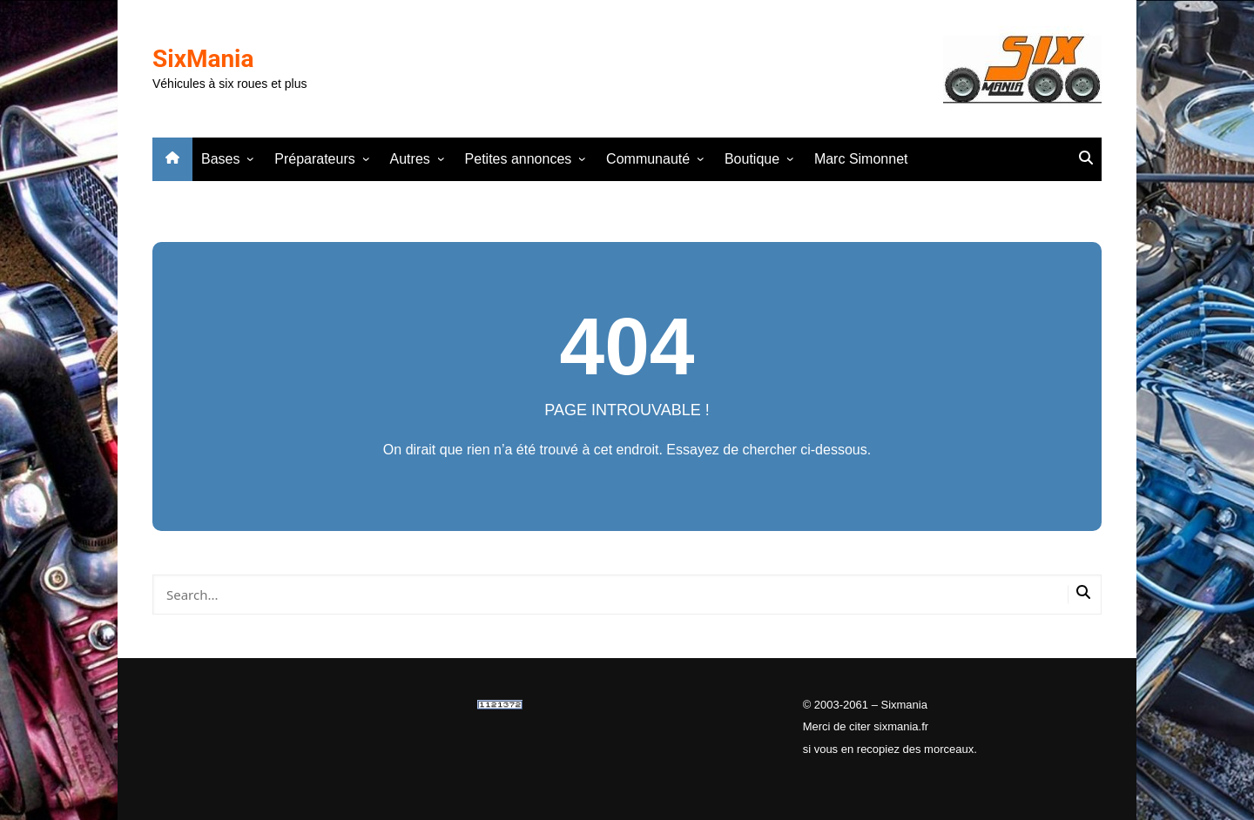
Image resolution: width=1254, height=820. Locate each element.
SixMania (202, 58)
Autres (410, 158)
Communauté (648, 158)
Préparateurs (314, 158)
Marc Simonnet (861, 158)
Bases (220, 158)
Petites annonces (518, 158)
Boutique (752, 158)
